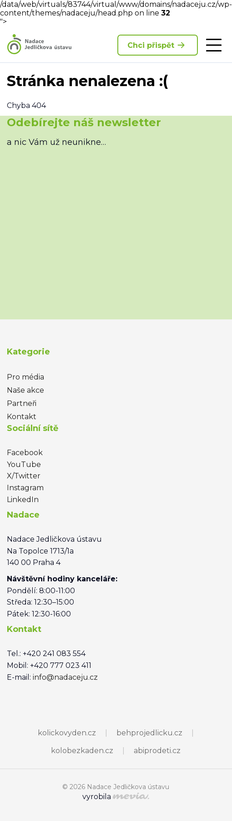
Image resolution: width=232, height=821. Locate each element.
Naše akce (25, 390)
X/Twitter (23, 476)
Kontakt (21, 416)
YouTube (24, 464)
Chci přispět (157, 45)
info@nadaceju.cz (65, 677)
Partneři (21, 403)
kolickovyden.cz (67, 733)
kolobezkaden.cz (82, 750)
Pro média (25, 377)
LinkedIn (23, 499)
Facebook (25, 452)
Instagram (25, 487)
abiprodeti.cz (157, 750)
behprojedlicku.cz (149, 733)
